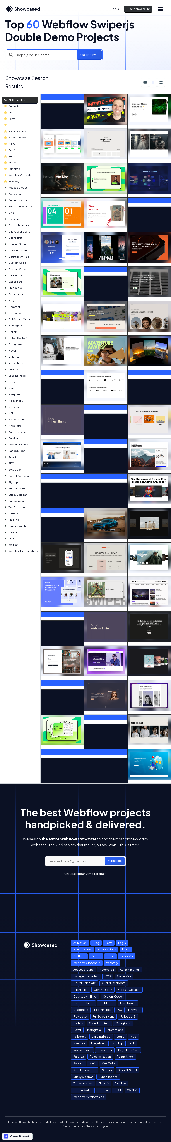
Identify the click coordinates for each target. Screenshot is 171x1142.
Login (9, 125)
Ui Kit (9, 538)
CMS (9, 212)
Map (9, 388)
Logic (9, 382)
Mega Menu (13, 400)
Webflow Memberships (21, 551)
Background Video (18, 206)
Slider (10, 162)
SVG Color (13, 469)
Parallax (11, 438)
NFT (8, 413)
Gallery (10, 331)
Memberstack (15, 137)
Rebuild (11, 457)
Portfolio (11, 150)
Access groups (16, 187)
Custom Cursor (15, 269)
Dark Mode (13, 275)
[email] (85, 861)
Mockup (11, 407)
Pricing (10, 156)
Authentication (15, 200)
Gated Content (15, 338)
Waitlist (11, 544)
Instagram (12, 357)
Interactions (14, 363)
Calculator (12, 219)
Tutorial (10, 532)
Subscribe (115, 860)
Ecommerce (14, 294)
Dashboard (13, 281)
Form (9, 118)
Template (12, 168)
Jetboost (12, 369)
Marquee (12, 394)
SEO (9, 463)
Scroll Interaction (17, 476)
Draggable (13, 287)
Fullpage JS (13, 325)
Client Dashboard (17, 231)
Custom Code (15, 262)
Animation (12, 106)
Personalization (16, 444)
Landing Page (15, 375)
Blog (9, 112)
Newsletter (13, 425)
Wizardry (11, 181)
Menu (9, 143)
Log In (115, 8)
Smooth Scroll (15, 488)
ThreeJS (11, 513)
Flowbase (12, 312)
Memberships (15, 131)
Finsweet (12, 306)
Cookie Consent (16, 250)
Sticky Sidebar (15, 494)
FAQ (9, 300)
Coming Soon (15, 244)
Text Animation (15, 507)
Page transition (15, 432)
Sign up (11, 482)
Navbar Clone (15, 419)
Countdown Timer (17, 256)
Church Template (16, 225)
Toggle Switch (15, 526)
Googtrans (13, 344)
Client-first (13, 237)
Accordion (13, 193)
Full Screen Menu (17, 319)
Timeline (11, 519)
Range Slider (14, 450)
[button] (160, 9)
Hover (10, 350)
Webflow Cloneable (18, 175)
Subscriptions (15, 501)
